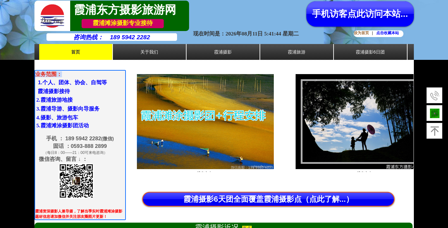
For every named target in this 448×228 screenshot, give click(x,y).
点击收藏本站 (387, 33)
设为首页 (361, 33)
